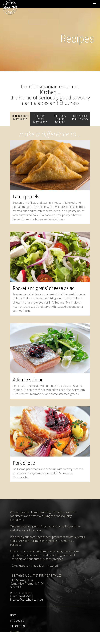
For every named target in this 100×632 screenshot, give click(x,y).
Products (17, 620)
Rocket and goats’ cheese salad (44, 288)
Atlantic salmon (28, 380)
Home (14, 615)
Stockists (17, 626)
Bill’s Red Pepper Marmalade (40, 119)
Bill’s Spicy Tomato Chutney (60, 119)
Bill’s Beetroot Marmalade (20, 117)
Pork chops (24, 463)
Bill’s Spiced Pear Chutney (80, 117)
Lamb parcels (26, 197)
